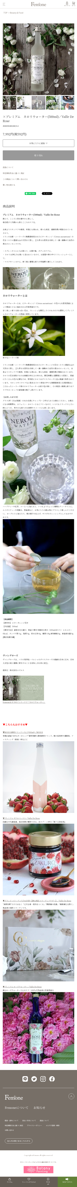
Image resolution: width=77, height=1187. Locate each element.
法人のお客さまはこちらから (18, 1141)
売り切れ (38, 155)
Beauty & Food (16, 12)
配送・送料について (11, 1120)
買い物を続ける (9, 185)
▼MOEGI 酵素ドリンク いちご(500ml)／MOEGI (23, 732)
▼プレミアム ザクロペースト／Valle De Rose (21, 818)
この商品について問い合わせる (15, 179)
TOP (5, 12)
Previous (6, 59)
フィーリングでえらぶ (29, 1180)
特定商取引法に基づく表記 (13, 173)
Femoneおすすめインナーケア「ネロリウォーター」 (24, 702)
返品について (8, 167)
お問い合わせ (9, 1130)
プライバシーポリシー (34, 1125)
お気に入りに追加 (38, 143)
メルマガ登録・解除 (52, 1125)
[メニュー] (15, 4)
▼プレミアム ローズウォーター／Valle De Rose (22, 986)
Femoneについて (16, 1107)
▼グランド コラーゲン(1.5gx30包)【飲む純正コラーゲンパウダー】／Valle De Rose (37, 900)
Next (71, 59)
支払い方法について (29, 1120)
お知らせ (39, 1107)
